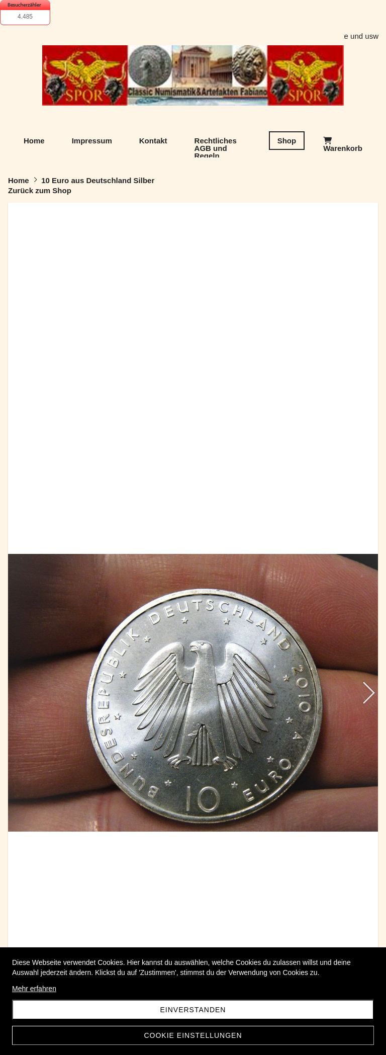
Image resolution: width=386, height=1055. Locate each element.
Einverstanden (193, 1010)
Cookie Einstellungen (193, 1035)
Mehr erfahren (34, 989)
